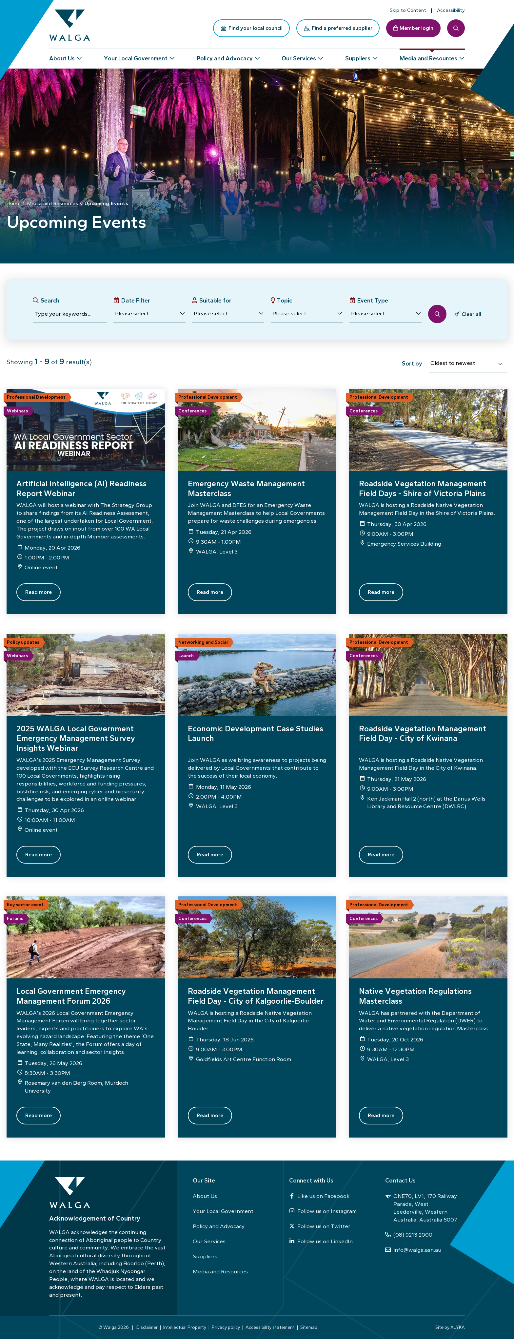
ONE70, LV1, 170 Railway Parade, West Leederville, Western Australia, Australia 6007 (421, 1208)
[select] (500, 364)
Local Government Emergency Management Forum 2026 (71, 996)
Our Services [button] (299, 56)
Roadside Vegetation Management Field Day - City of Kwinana (422, 733)
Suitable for (215, 300)
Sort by (412, 363)
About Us (205, 1196)
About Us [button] (62, 56)
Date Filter (135, 300)
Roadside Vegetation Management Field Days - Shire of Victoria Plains (422, 488)
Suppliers (205, 1256)
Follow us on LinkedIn (321, 1241)
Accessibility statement (270, 1327)
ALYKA (457, 1327)
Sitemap (308, 1327)
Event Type (372, 300)
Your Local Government (223, 1211)
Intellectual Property (184, 1327)
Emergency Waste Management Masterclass (246, 488)
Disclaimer (147, 1327)
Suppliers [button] (357, 56)
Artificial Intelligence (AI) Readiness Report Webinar (81, 488)
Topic (284, 300)
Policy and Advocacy (219, 1226)
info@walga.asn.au (413, 1249)
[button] (149, 314)
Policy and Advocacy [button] (225, 56)
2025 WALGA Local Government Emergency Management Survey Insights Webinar (75, 738)
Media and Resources (220, 1271)
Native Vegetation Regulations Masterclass (415, 996)
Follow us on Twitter (319, 1226)
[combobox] (468, 364)
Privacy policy (226, 1327)
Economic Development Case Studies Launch (255, 733)
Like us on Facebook (319, 1196)
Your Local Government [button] (136, 56)
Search (50, 300)
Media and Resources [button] (428, 56)
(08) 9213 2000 (408, 1234)
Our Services (209, 1241)
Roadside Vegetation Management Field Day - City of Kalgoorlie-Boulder (256, 996)
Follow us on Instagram (323, 1211)
